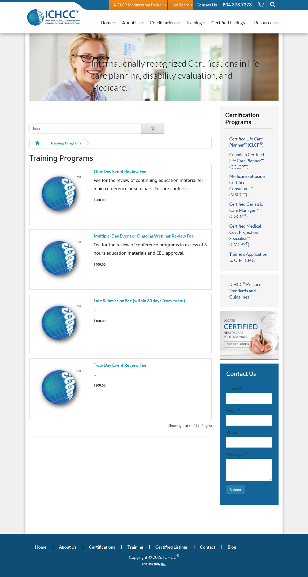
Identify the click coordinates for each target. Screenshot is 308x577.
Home (107, 22)
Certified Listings (228, 22)
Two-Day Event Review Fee (120, 365)
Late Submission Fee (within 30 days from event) (139, 300)
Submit (235, 490)
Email (234, 410)
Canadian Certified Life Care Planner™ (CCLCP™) (246, 160)
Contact (207, 547)
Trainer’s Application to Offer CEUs (248, 257)
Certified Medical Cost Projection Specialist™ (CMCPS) (245, 235)
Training (194, 22)
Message (237, 454)
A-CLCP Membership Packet (138, 5)
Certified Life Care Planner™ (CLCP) (246, 141)
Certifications (163, 22)
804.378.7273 (237, 4)
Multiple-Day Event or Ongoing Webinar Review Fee (144, 236)
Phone (232, 432)
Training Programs (65, 143)
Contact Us (207, 5)
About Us (131, 22)
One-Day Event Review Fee (120, 171)
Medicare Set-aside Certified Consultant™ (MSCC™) (247, 185)
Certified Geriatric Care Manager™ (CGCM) (246, 210)
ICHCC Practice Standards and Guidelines (245, 290)
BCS (163, 563)
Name (234, 388)
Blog (232, 547)
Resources (264, 22)
